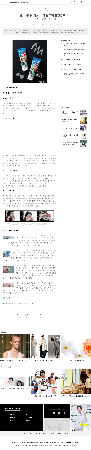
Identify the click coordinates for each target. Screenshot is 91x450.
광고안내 (17, 442)
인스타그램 (54, 413)
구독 (83, 430)
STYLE (45, 8)
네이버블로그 (64, 413)
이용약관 (63, 442)
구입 (87, 430)
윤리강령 (21, 442)
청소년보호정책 (77, 442)
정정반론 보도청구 (34, 442)
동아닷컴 (41, 442)
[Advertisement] (14, 136)
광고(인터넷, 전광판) (52, 442)
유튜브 (59, 413)
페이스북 (49, 413)
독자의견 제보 (27, 442)
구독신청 (13, 442)
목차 (78, 430)
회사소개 (46, 442)
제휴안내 (59, 442)
